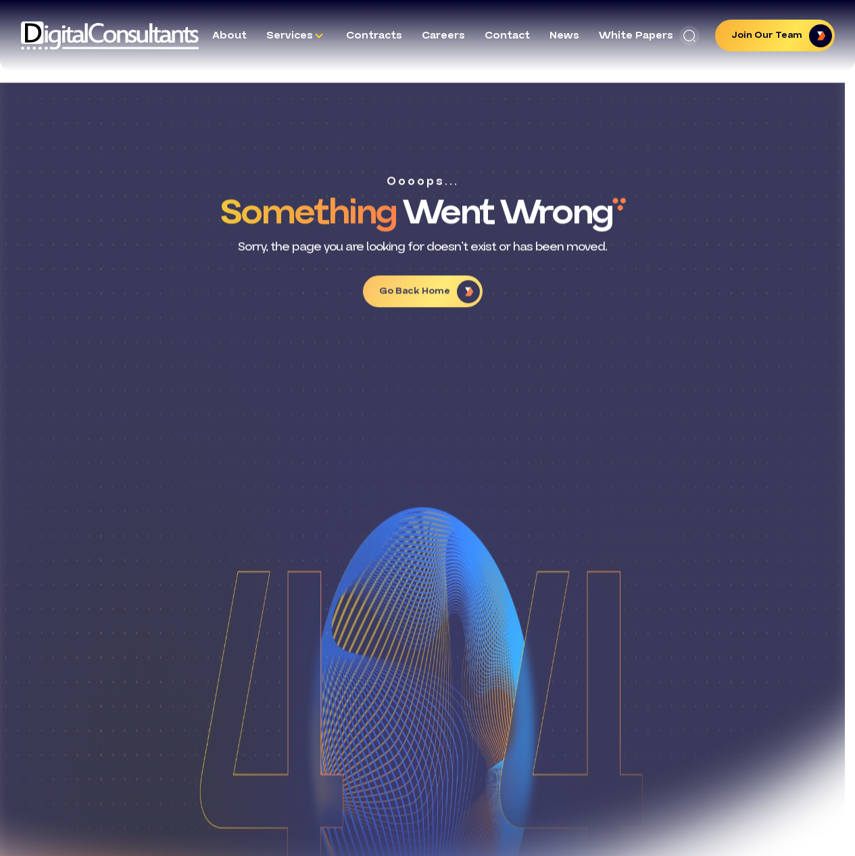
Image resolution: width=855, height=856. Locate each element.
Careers (443, 35)
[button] (689, 36)
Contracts (374, 35)
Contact (507, 35)
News (564, 35)
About (229, 35)
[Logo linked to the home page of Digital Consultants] (109, 35)
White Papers (636, 35)
